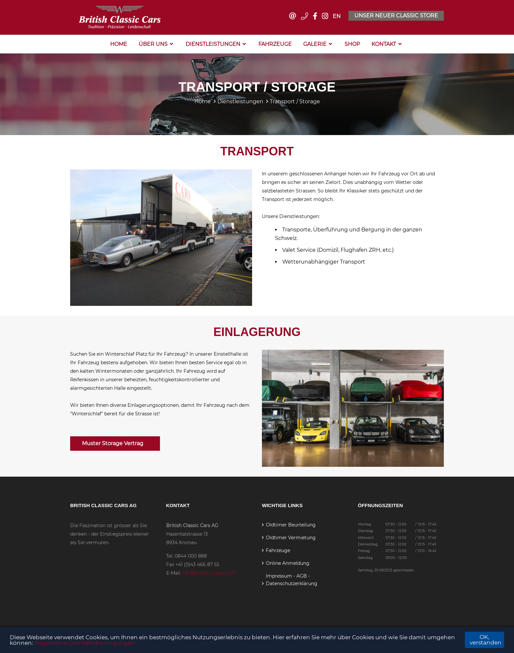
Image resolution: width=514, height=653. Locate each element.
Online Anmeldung (287, 563)
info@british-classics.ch (208, 573)
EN (337, 16)
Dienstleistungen (213, 44)
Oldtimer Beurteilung (291, 525)
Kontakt (383, 44)
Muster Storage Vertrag (115, 443)
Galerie (314, 44)
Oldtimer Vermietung (291, 538)
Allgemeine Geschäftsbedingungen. (85, 643)
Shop (352, 44)
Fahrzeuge (275, 44)
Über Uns (153, 44)
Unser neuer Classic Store (396, 15)
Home (118, 44)
